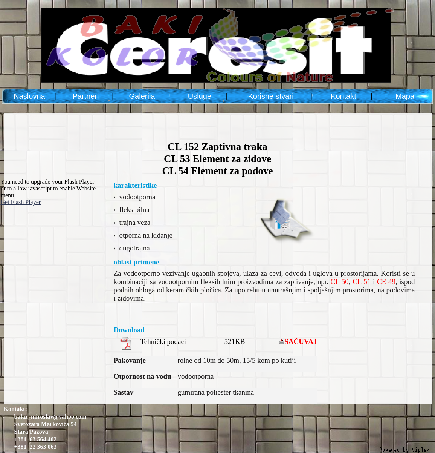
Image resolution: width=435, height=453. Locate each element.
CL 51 (362, 282)
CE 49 (386, 282)
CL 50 (340, 282)
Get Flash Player (21, 202)
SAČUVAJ (300, 342)
